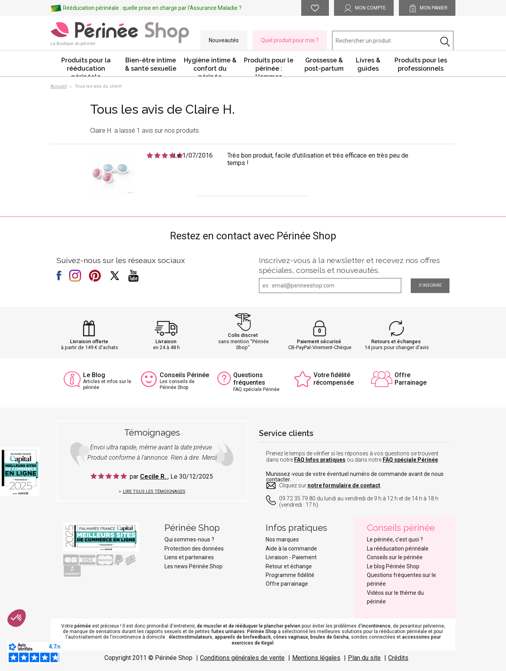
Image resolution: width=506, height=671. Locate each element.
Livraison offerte (89, 341)
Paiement (304, 557)
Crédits (398, 658)
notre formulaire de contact (344, 485)
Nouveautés (224, 40)
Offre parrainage (287, 584)
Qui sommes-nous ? (189, 539)
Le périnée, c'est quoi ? (395, 539)
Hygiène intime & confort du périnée (210, 66)
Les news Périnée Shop (193, 566)
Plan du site (364, 658)
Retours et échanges (396, 341)
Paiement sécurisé (319, 341)
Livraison (165, 341)
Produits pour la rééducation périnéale (86, 66)
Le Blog (94, 375)
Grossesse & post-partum (324, 64)
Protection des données (194, 548)
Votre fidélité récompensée (333, 378)
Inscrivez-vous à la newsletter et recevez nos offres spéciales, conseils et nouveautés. (349, 265)
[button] (16, 618)
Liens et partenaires (189, 557)
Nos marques (282, 539)
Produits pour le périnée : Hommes (268, 66)
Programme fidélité (290, 575)
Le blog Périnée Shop (393, 566)
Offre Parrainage (411, 378)
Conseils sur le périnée (395, 557)
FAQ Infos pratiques (320, 460)
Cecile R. (154, 476)
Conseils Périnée (184, 375)
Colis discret (243, 335)
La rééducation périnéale (398, 548)
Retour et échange (289, 566)
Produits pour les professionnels (421, 64)
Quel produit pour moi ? (290, 40)
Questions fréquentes (249, 378)
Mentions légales (316, 658)
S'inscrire (430, 285)
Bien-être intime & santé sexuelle (150, 64)
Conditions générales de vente (242, 658)
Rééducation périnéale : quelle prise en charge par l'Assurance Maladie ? (152, 8)
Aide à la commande (291, 548)
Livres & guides (368, 64)
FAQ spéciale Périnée (410, 460)
